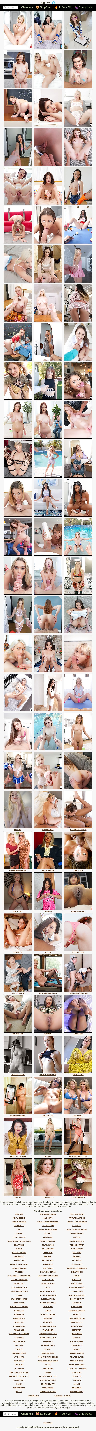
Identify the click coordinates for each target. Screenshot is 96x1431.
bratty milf (48, 829)
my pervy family (18, 1115)
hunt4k (19, 1249)
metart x (18, 952)
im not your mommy (48, 1230)
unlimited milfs (77, 1241)
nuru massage (19, 1268)
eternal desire (48, 1315)
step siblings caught (48, 1361)
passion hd (19, 1226)
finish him (77, 1388)
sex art (48, 1234)
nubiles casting (48, 1326)
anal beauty (48, 1249)
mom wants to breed (48, 1357)
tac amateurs (78, 1197)
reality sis (48, 1265)
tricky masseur (48, 1241)
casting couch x (19, 1288)
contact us (48, 1423)
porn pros (19, 1330)
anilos (77, 1384)
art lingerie (19, 1218)
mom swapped (76, 1361)
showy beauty (77, 1299)
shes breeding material (19, 1241)
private (19, 1350)
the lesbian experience (19, 1276)
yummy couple (77, 1353)
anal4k (77, 1276)
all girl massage (78, 829)
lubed (48, 1311)
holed (48, 1365)
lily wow (77, 1380)
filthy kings (48, 1245)
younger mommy (77, 1288)
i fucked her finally (19, 1377)
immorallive (77, 1323)
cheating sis (77, 1272)
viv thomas (19, 1357)
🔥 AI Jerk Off (63, 7)
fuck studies (19, 1238)
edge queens (48, 1353)
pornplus (48, 1342)
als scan (48, 1218)
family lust (33, 1396)
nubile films (77, 1284)
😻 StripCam (44, 7)
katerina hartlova (78, 1156)
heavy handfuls (48, 1272)
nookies (48, 911)
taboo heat (78, 1115)
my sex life (48, 1115)
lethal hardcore (19, 1280)
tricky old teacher (78, 992)
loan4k (18, 829)
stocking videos (48, 1214)
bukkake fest (77, 1392)
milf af (18, 1197)
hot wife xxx (48, 1226)
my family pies (48, 1346)
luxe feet (78, 1033)
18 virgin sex (78, 952)
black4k (19, 1346)
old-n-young (18, 992)
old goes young (77, 1319)
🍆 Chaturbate (83, 7)
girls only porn (48, 1338)
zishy (19, 1230)
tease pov (19, 1369)
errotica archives (48, 1334)
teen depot (77, 1265)
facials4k (48, 1238)
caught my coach (48, 1074)
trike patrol (19, 1319)
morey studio (48, 1284)
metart (47, 1350)
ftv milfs (19, 1272)
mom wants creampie (48, 1276)
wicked (48, 1156)
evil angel (19, 1257)
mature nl (77, 1303)
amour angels (19, 1222)
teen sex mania (77, 1245)
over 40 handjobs (19, 1292)
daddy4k (77, 1338)
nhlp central (77, 1342)
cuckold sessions (48, 992)
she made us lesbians (19, 1334)
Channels (27, 7)
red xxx (76, 1315)
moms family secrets (77, 1268)
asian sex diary (78, 911)
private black (77, 1357)
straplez (19, 1338)
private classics (48, 1392)
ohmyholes (47, 1369)
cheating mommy (62, 1396)
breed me (76, 1280)
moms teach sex (48, 1292)
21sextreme (48, 1388)
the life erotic (18, 1074)
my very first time (48, 1377)
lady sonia (48, 1268)
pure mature (77, 1249)
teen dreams (48, 1280)
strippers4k (19, 1388)
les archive (48, 1261)
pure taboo (76, 1326)
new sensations (48, 1380)
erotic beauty (48, 1384)
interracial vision (19, 1307)
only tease (19, 1303)
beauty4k (19, 1323)
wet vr (19, 1392)
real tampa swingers (77, 1230)
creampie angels (77, 1311)
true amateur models (48, 1222)
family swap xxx (48, 1303)
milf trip (77, 1253)
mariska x (77, 1373)
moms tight (78, 1074)
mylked (48, 1257)
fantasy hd (19, 1261)
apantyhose (48, 870)
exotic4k (48, 1033)
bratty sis (19, 1245)
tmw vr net (48, 1330)
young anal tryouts (77, 1222)
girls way (48, 1323)
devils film (19, 1361)
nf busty (48, 1319)
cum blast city (48, 1299)
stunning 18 (48, 1197)
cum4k (48, 1373)
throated (78, 870)
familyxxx (19, 1311)
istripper (76, 1330)
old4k (19, 1384)
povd (48, 1288)
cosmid (19, 1296)
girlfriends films (18, 870)
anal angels (19, 1342)
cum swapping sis (77, 1296)
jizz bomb (48, 1253)
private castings (18, 1156)
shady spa (18, 911)
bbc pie (48, 952)
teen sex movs (19, 1353)
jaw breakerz (77, 1234)
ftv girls (76, 1226)
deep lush (19, 1315)
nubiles (76, 1257)
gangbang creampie (76, 1369)
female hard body (19, 1265)
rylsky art (18, 1033)
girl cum (19, 1365)
